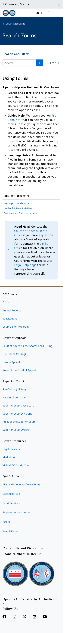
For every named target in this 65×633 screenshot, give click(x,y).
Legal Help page (25, 265)
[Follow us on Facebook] (4, 617)
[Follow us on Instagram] (14, 617)
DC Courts (10, 294)
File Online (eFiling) (14, 354)
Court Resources (15, 23)
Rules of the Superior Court (19, 421)
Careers (7, 302)
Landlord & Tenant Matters (18, 208)
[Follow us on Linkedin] (34, 617)
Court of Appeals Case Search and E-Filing (27, 346)
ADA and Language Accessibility (21, 484)
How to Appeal (11, 362)
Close (59, 4)
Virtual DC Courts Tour (16, 465)
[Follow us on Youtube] (45, 617)
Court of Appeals (14, 338)
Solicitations (10, 318)
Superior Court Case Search (19, 405)
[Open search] (48, 12)
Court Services (11, 503)
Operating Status (17, 4)
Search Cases (10, 531)
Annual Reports (12, 310)
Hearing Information (15, 397)
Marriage (8, 203)
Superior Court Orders (16, 429)
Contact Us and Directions (23, 548)
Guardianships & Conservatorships (21, 213)
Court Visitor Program (16, 326)
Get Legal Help (11, 494)
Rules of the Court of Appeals (20, 370)
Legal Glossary (11, 449)
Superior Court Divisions (17, 413)
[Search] (39, 62)
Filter (52, 63)
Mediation (9, 457)
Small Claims (22, 203)
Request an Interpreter (16, 512)
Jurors (6, 522)
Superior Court (13, 381)
